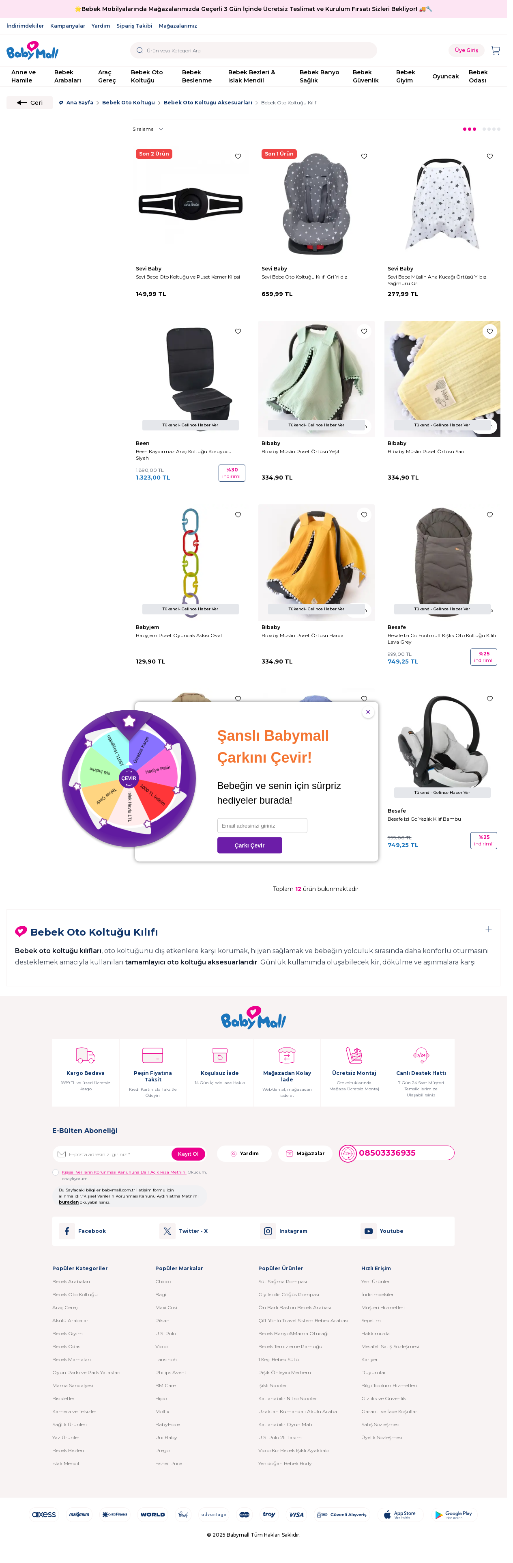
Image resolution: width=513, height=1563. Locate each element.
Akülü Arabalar (70, 1320)
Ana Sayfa (76, 102)
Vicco (161, 1346)
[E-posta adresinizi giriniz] (130, 1154)
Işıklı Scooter (272, 1385)
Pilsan (162, 1320)
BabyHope (167, 1424)
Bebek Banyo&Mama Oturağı (293, 1333)
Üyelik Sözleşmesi (381, 1437)
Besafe (397, 627)
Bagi (160, 1294)
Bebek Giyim (405, 76)
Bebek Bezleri (68, 1450)
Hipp (161, 1398)
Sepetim (371, 1320)
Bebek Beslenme (197, 76)
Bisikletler (63, 1398)
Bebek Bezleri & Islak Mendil (251, 76)
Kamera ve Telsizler (74, 1411)
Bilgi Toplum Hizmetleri (389, 1385)
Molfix (162, 1411)
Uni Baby (166, 1437)
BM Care (165, 1385)
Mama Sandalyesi (72, 1385)
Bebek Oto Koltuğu (147, 76)
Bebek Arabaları (67, 76)
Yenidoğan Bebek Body (285, 1463)
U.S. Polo (165, 1333)
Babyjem (148, 627)
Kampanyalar (67, 26)
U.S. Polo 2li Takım (280, 1437)
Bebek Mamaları (71, 1359)
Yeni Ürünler (375, 1281)
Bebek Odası (478, 76)
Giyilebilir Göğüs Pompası (288, 1294)
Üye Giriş (466, 50)
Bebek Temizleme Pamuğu (290, 1346)
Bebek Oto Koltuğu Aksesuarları (208, 102)
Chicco (163, 1281)
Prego (162, 1450)
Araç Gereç (107, 76)
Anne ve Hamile (23, 76)
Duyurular (373, 1372)
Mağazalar (305, 1153)
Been (143, 443)
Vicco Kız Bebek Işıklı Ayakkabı (294, 1450)
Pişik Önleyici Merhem (284, 1372)
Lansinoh (166, 1359)
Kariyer (369, 1359)
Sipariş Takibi (134, 26)
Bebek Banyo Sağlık (319, 76)
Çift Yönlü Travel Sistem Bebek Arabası (303, 1320)
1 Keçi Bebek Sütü (278, 1359)
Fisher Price (168, 1463)
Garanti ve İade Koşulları (390, 1411)
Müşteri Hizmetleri (383, 1307)
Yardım (101, 26)
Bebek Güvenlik (366, 76)
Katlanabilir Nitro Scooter (287, 1398)
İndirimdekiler (25, 26)
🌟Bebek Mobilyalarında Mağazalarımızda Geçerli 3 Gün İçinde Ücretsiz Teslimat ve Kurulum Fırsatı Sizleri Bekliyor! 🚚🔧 (254, 9)
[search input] (253, 50)
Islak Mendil (65, 1463)
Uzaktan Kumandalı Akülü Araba (297, 1411)
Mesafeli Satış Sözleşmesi (390, 1346)
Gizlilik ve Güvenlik (383, 1398)
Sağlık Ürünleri (69, 1424)
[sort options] (149, 129)
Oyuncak (445, 76)
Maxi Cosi (166, 1307)
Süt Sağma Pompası (282, 1281)
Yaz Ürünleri (66, 1437)
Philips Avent (171, 1372)
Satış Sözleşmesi (380, 1424)
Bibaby (271, 443)
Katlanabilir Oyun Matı (285, 1424)
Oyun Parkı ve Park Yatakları (86, 1372)
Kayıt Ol (188, 1154)
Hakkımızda (375, 1333)
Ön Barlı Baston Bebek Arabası (294, 1307)
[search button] (140, 50)
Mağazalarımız (178, 26)
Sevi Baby (149, 269)
